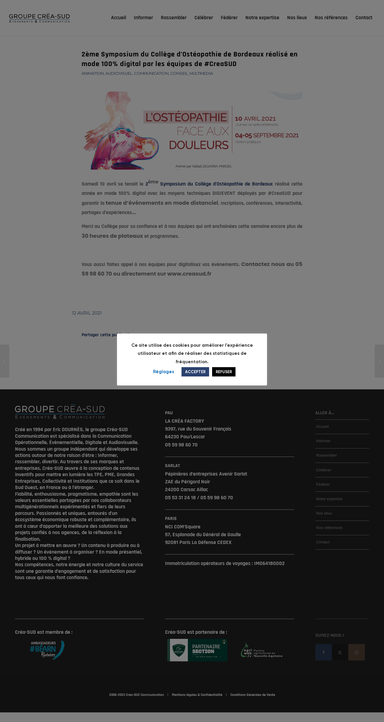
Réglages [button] (163, 376)
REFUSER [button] (224, 376)
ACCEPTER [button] (195, 376)
